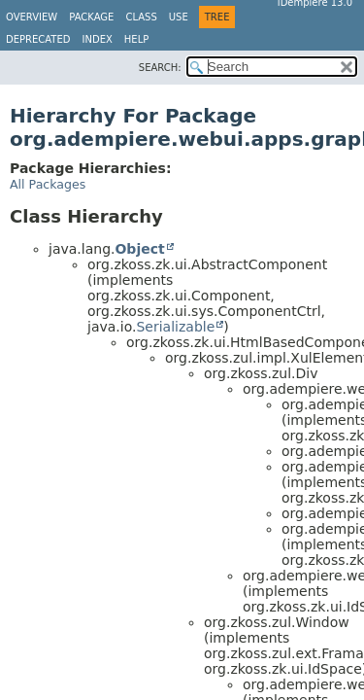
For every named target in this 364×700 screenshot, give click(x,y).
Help (136, 39)
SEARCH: (160, 67)
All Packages (47, 184)
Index (98, 39)
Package (91, 17)
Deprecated (38, 39)
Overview (31, 17)
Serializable (175, 326)
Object (139, 249)
